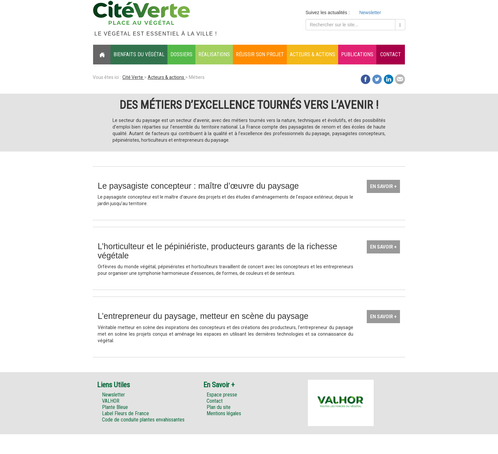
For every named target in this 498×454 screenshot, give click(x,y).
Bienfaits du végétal (138, 54)
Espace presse (222, 395)
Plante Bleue (115, 407)
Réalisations (214, 54)
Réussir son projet (260, 54)
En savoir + (383, 186)
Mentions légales (224, 413)
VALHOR (110, 401)
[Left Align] (400, 24)
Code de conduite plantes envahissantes (143, 420)
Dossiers (181, 54)
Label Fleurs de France (125, 413)
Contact (390, 54)
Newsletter (370, 12)
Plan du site (219, 407)
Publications (357, 54)
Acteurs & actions (312, 54)
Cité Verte (133, 77)
